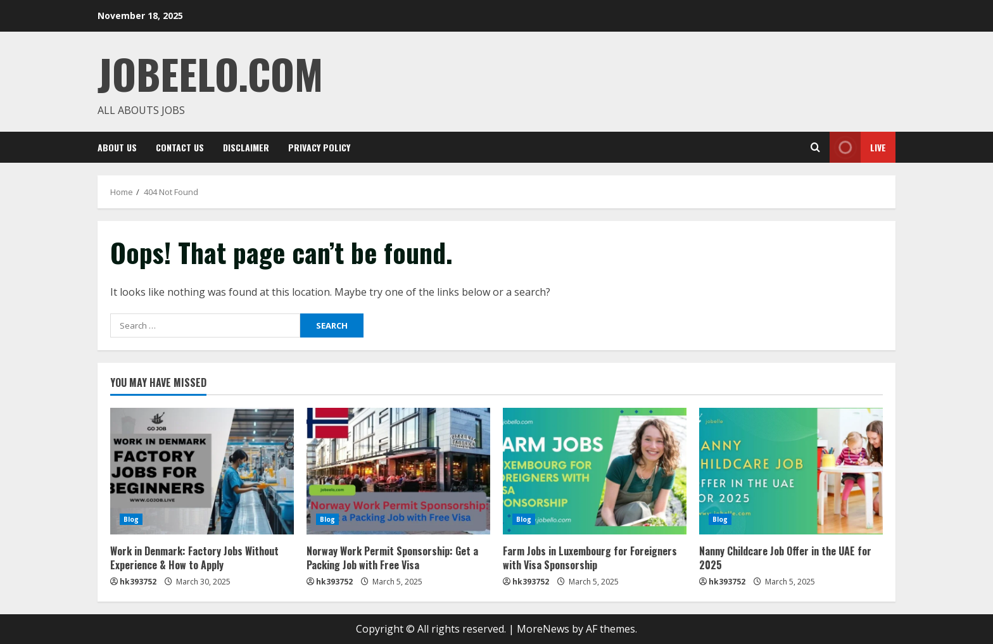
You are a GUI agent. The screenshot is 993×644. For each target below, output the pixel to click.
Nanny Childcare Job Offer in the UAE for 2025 (785, 557)
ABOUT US (117, 147)
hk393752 (138, 581)
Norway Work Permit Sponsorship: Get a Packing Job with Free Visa (392, 557)
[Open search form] (815, 147)
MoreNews (543, 629)
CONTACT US (180, 147)
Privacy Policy (319, 147)
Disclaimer (246, 147)
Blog (131, 519)
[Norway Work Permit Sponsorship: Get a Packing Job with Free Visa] (398, 471)
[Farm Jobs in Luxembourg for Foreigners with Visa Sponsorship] (594, 471)
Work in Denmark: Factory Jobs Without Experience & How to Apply (194, 557)
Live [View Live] (858, 147)
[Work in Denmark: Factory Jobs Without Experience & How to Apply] (202, 471)
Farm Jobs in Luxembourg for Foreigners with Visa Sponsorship (590, 557)
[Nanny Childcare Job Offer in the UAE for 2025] (791, 471)
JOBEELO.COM (210, 73)
